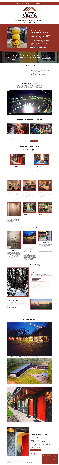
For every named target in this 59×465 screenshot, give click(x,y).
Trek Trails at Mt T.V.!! (35, 279)
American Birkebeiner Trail (36, 278)
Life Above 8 (33, 74)
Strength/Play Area (35, 287)
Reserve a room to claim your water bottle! (38, 47)
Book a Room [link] (21, 3)
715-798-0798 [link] (40, 1)
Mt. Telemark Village (46, 275)
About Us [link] (27, 3)
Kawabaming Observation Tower (37, 286)
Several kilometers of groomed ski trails (38, 284)
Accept (47, 462)
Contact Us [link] (32, 3)
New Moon (13, 137)
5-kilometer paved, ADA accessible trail (38, 281)
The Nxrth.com (46, 71)
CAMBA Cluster (34, 280)
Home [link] (17, 3)
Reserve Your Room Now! (11, 307)
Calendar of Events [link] (39, 3)
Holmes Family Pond (35, 288)
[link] (29, 12)
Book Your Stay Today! (24, 314)
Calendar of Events (37, 86)
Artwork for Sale (46, 57)
